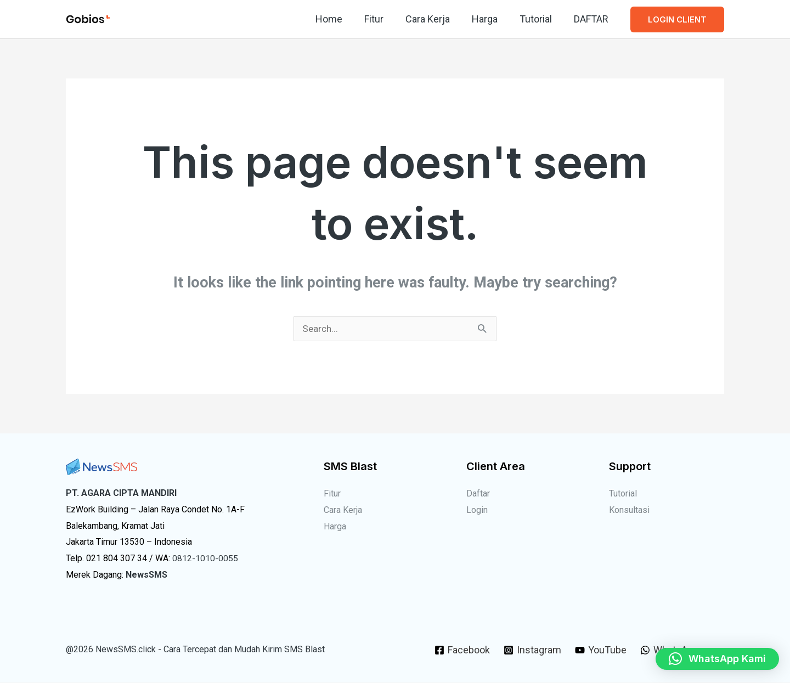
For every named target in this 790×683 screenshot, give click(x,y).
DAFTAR (592, 19)
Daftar (478, 494)
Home (341, 19)
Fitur (383, 19)
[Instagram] (532, 651)
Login (477, 510)
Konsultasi (629, 510)
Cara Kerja (435, 19)
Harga (490, 19)
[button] (677, 19)
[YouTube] (601, 651)
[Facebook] (461, 651)
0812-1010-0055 (205, 559)
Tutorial (539, 19)
